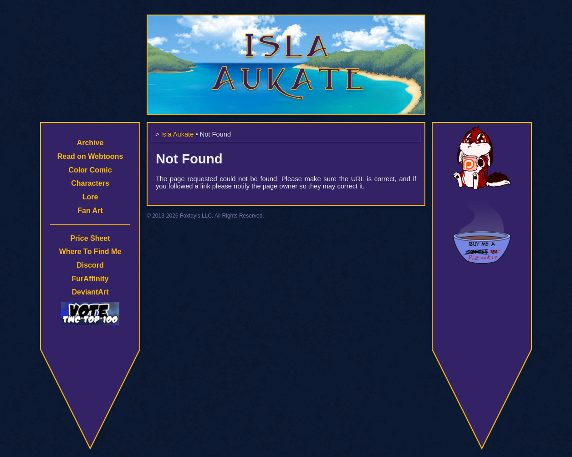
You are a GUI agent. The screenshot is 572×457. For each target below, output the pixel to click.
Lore (90, 197)
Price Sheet (90, 238)
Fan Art (89, 210)
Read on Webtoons (90, 156)
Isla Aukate (286, 19)
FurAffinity (90, 279)
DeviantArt (90, 292)
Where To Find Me (90, 251)
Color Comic (90, 170)
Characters (90, 183)
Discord (90, 265)
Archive (90, 143)
